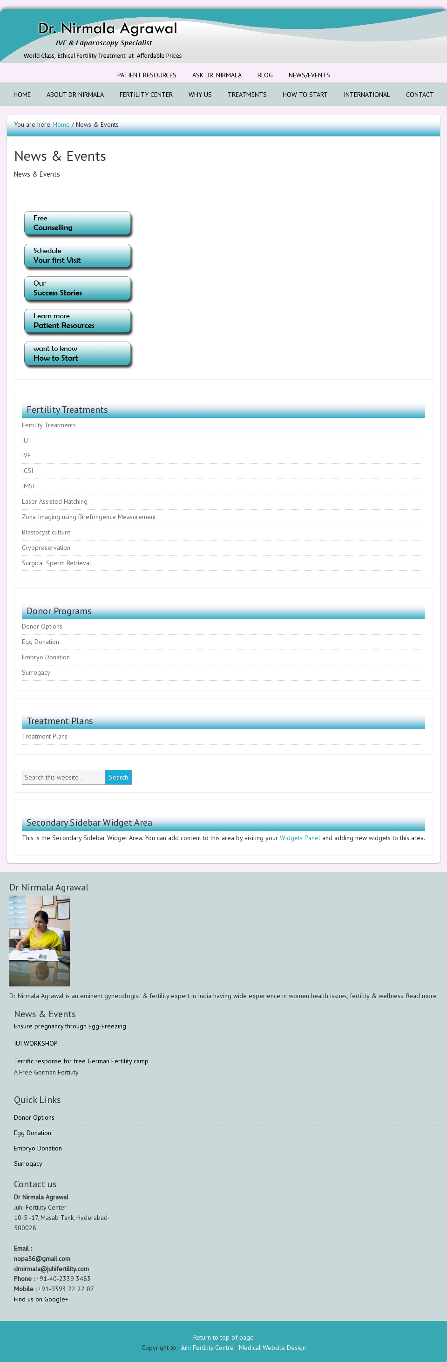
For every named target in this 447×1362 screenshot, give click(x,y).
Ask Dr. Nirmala (217, 75)
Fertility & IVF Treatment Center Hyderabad (81, 36)
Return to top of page (223, 1337)
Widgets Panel (300, 838)
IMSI (28, 486)
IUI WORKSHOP (36, 1043)
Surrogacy (36, 672)
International (363, 94)
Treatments (244, 94)
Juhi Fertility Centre (207, 1347)
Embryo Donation (46, 657)
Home (22, 94)
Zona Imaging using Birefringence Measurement (89, 517)
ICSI (27, 470)
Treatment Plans (45, 736)
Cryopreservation (46, 547)
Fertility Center (143, 94)
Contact (416, 94)
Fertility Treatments (49, 425)
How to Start (302, 94)
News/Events (306, 75)
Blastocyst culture (46, 532)
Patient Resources (143, 75)
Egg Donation (40, 641)
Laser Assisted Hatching (55, 501)
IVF (26, 455)
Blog (265, 75)
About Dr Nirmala (72, 94)
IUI (26, 440)
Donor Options (42, 626)
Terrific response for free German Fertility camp (81, 1061)
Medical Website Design (272, 1347)
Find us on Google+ (41, 1299)
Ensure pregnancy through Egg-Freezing (70, 1026)
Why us (200, 94)
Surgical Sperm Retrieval (56, 563)
